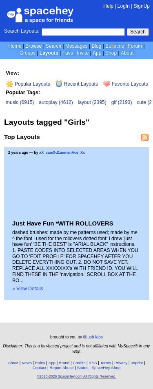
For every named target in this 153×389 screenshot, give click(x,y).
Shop (111, 53)
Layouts (49, 53)
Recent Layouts (76, 84)
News (27, 362)
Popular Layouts (28, 84)
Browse (33, 46)
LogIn (124, 6)
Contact (40, 367)
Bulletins (114, 46)
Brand (64, 362)
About (127, 53)
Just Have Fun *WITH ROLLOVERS (62, 223)
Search (138, 32)
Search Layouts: (22, 31)
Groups (27, 53)
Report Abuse (61, 367)
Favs (67, 53)
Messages (76, 46)
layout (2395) (92, 102)
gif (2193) (121, 102)
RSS (93, 362)
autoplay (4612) (56, 102)
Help (108, 6)
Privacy (120, 362)
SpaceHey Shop (106, 367)
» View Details (27, 289)
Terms (105, 362)
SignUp (142, 6)
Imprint (137, 362)
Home (14, 46)
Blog (96, 46)
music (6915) (20, 102)
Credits (79, 362)
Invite (83, 53)
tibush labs (93, 337)
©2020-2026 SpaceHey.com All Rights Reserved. (76, 376)
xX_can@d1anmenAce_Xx (62, 152)
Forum (135, 46)
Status (83, 367)
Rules (40, 362)
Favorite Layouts (125, 84)
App (97, 53)
